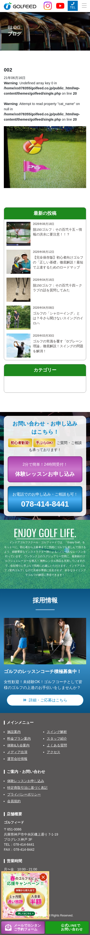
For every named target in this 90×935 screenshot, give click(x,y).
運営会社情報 (17, 759)
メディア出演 (17, 752)
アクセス (53, 752)
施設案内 (14, 732)
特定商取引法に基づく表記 (27, 788)
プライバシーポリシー (24, 794)
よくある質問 (57, 745)
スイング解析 (57, 732)
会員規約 (14, 801)
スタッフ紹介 (57, 738)
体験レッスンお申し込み (25, 781)
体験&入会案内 (18, 745)
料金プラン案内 (19, 738)
